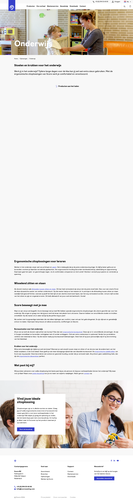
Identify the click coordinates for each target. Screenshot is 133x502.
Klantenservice (52, 6)
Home (16, 58)
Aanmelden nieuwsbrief (104, 478)
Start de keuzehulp (26, 429)
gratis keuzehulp (38, 373)
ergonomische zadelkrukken (105, 351)
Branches (44, 474)
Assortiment (45, 471)
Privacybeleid (45, 497)
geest (54, 267)
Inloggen (116, 2)
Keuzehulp (64, 6)
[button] (127, 1)
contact (87, 373)
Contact (83, 6)
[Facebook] (110, 461)
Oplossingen (23, 58)
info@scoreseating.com (26, 489)
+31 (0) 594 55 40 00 (100, 1)
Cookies (73, 497)
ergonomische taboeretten (29, 356)
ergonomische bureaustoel (72, 332)
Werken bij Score (47, 479)
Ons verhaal (40, 6)
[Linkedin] (113, 461)
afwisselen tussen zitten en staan (44, 289)
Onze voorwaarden (60, 497)
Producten (31, 6)
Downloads (74, 6)
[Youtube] (117, 461)
